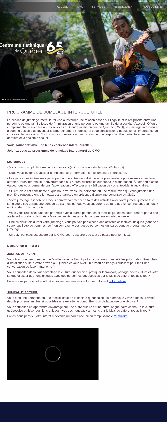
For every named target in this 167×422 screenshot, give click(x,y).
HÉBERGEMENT (124, 6)
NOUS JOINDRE (153, 6)
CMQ (80, 6)
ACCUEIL (62, 6)
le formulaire (117, 281)
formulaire (121, 316)
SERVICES (98, 6)
